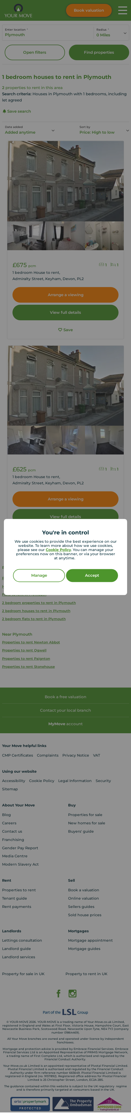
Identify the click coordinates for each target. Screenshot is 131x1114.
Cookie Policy (58, 550)
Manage (39, 575)
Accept (92, 575)
